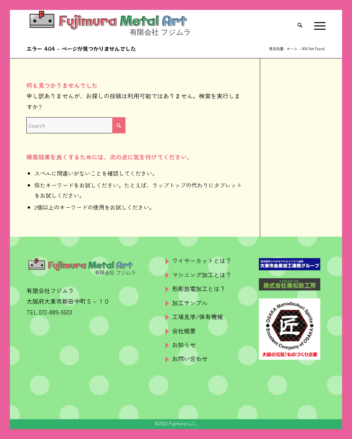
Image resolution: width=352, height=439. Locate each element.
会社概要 (184, 330)
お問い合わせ (190, 358)
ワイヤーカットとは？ (201, 260)
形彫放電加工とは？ (199, 288)
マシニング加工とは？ (201, 274)
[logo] (108, 24)
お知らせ (184, 344)
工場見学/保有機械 (197, 316)
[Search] (301, 24)
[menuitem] (301, 24)
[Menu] (318, 24)
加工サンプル (190, 302)
